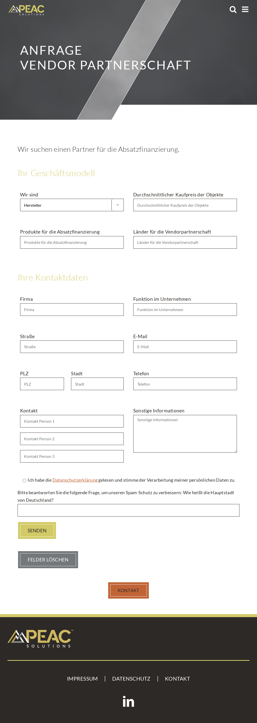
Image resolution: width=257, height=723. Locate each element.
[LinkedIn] (128, 701)
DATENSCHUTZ (131, 678)
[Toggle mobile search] (233, 9)
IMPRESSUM (82, 678)
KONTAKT (177, 678)
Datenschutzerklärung (75, 480)
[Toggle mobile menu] (245, 9)
